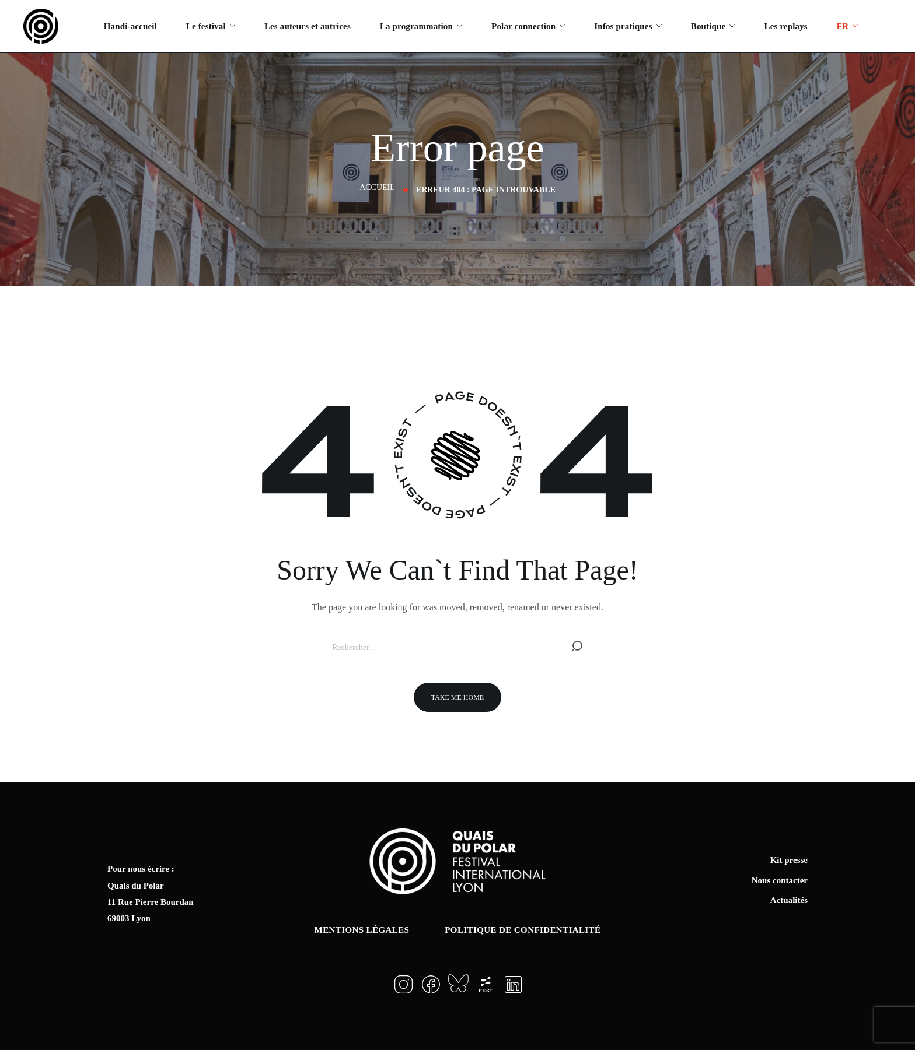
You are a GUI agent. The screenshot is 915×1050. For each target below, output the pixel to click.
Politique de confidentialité (522, 930)
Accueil (377, 187)
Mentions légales (362, 930)
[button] (457, 697)
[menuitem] (847, 26)
